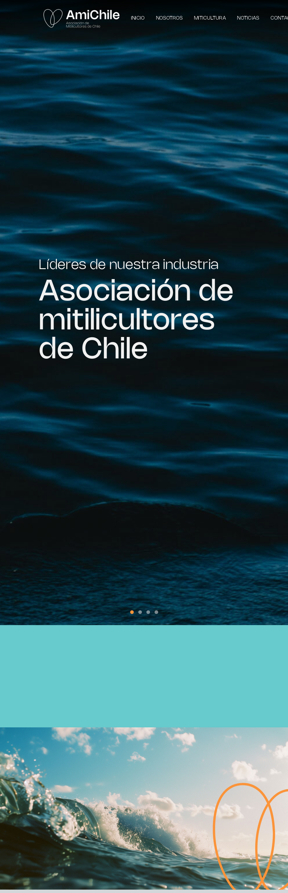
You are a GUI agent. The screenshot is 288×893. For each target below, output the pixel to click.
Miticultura (210, 18)
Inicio (138, 18)
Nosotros (169, 18)
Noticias (248, 18)
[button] (132, 612)
